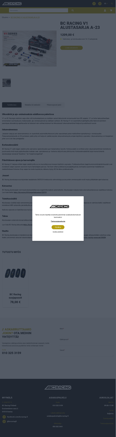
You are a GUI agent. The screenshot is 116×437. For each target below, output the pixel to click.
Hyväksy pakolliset (58, 231)
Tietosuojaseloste (58, 221)
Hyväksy (58, 227)
